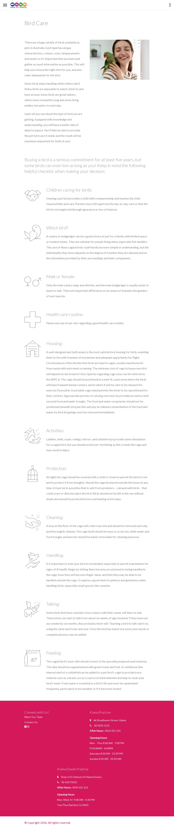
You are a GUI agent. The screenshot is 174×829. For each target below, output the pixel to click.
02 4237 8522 (69, 782)
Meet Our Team (33, 716)
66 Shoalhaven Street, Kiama (110, 720)
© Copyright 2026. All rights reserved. (48, 822)
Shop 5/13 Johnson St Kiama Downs (81, 776)
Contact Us (31, 722)
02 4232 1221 (102, 725)
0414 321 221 (113, 730)
